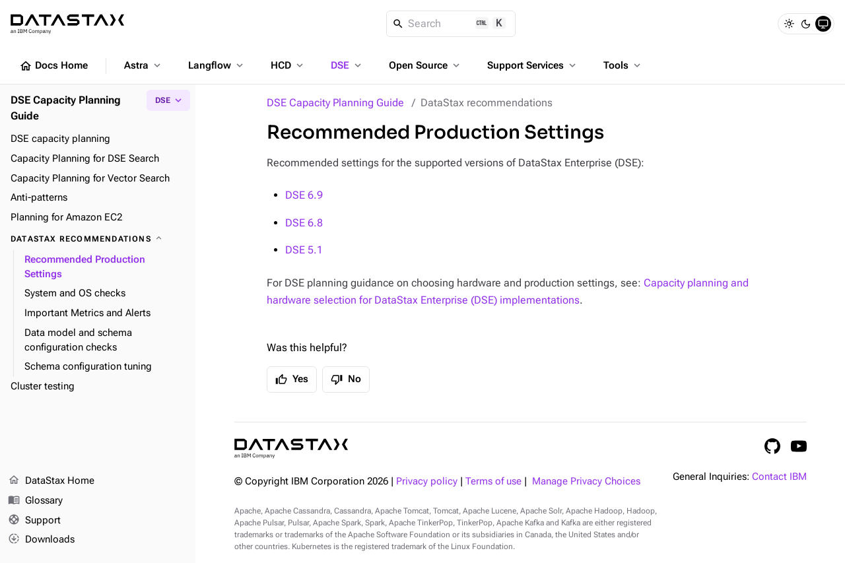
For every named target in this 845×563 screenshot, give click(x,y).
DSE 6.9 (304, 195)
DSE (347, 65)
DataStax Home (51, 481)
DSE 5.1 (304, 250)
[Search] (451, 24)
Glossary (35, 501)
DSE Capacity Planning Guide (335, 102)
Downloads (41, 540)
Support (34, 520)
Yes (291, 379)
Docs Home (53, 66)
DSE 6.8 (304, 222)
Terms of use (493, 481)
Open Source (425, 65)
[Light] (789, 24)
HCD (288, 65)
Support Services (532, 65)
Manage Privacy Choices (586, 481)
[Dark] (806, 24)
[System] (823, 24)
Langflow (217, 65)
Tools (623, 65)
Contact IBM (779, 476)
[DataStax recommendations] (97, 239)
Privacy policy (426, 481)
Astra (143, 65)
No (346, 379)
